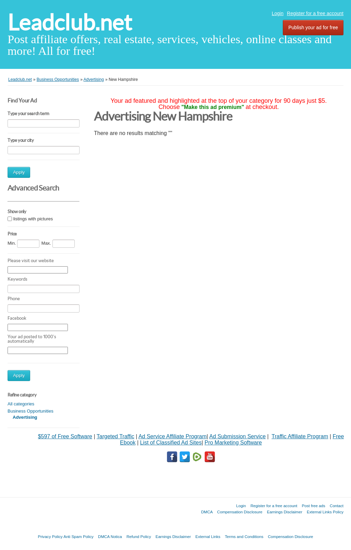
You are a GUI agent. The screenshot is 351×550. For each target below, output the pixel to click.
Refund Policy (138, 536)
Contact (336, 505)
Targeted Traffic (115, 436)
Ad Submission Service (237, 436)
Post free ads (313, 505)
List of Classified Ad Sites (171, 442)
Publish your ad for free (313, 27)
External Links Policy (325, 512)
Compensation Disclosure (239, 512)
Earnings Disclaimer (284, 512)
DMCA (207, 512)
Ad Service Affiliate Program (172, 436)
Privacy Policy (50, 536)
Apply (19, 172)
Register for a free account (315, 13)
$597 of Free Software (65, 436)
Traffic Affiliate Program (299, 436)
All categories (21, 403)
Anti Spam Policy (78, 536)
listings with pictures (33, 218)
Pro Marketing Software (233, 442)
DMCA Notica (110, 536)
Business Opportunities (30, 411)
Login (277, 13)
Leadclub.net (70, 22)
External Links (207, 536)
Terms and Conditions (244, 536)
